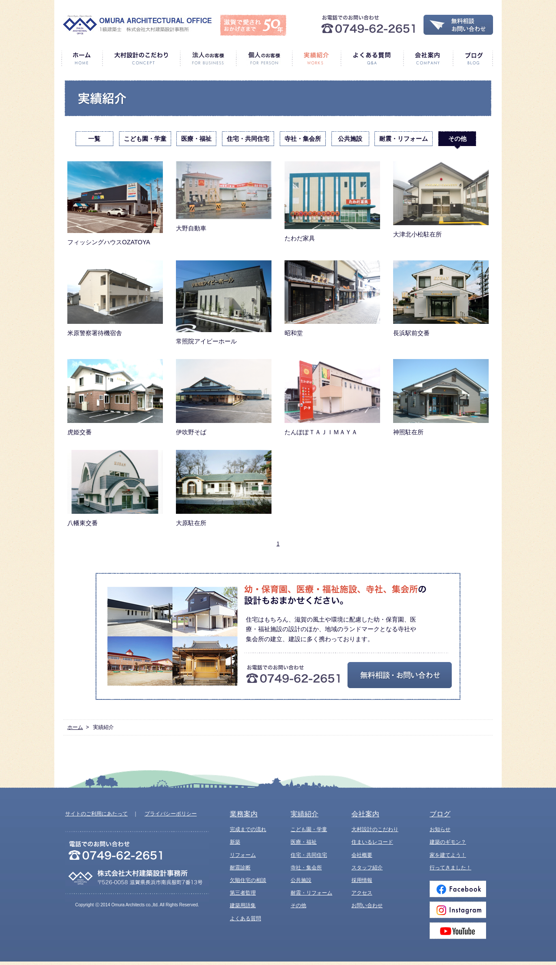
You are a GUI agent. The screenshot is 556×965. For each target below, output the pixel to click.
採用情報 (361, 880)
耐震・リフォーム (403, 138)
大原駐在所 (223, 488)
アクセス (361, 893)
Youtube (458, 930)
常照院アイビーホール (223, 302)
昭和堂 (332, 298)
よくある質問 (372, 58)
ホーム (81, 58)
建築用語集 (243, 905)
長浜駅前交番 (441, 298)
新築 (235, 842)
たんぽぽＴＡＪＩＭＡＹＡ (332, 397)
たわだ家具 (332, 201)
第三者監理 (243, 893)
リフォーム (243, 855)
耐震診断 (240, 868)
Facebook (458, 889)
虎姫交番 (115, 397)
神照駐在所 (441, 397)
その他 (457, 138)
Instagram (458, 910)
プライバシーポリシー (171, 814)
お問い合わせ (367, 905)
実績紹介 (316, 58)
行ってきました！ (450, 868)
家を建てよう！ (448, 855)
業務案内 (244, 814)
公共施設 (350, 138)
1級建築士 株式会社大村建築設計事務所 (137, 25)
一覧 (94, 138)
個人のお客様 (264, 58)
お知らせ (440, 829)
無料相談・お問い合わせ (458, 25)
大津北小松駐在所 (441, 199)
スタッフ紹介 (367, 868)
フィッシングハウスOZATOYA (115, 203)
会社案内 (428, 58)
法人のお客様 (208, 58)
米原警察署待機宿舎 (115, 298)
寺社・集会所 (303, 138)
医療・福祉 (196, 138)
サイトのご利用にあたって (96, 814)
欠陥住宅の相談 (248, 880)
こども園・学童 (145, 138)
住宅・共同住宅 (248, 138)
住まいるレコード (372, 842)
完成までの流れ (248, 829)
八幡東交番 (115, 488)
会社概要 (361, 855)
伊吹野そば (223, 397)
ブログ (473, 58)
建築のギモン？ (448, 842)
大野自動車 (223, 196)
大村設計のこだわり (141, 58)
